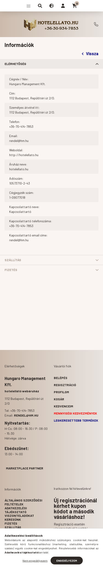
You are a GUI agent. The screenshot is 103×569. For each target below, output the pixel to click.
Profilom (61, 392)
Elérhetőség (15, 64)
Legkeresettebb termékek (76, 420)
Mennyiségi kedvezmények (75, 413)
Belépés (60, 378)
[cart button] (74, 5)
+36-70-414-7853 (96, 24)
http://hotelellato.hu (23, 155)
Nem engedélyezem (35, 560)
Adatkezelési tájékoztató (16, 510)
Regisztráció (65, 385)
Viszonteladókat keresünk (19, 517)
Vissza (90, 53)
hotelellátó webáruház (22, 391)
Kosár (59, 399)
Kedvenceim (63, 406)
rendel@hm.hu (19, 141)
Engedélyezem (66, 560)
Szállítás (13, 260)
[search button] (40, 5)
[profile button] (63, 5)
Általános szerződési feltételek (23, 502)
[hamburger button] (28, 5)
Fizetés (11, 270)
